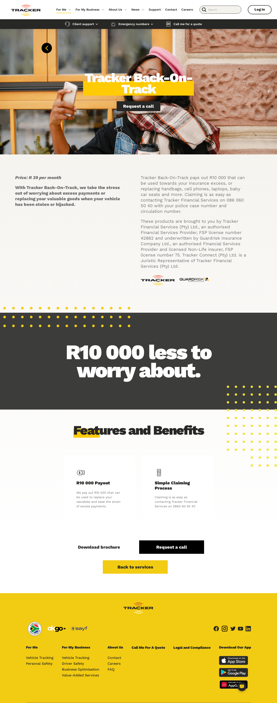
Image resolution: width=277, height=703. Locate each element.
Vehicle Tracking (39, 658)
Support (155, 9)
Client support (83, 24)
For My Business (87, 9)
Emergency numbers (133, 24)
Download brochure (99, 547)
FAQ (111, 669)
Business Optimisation (80, 669)
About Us (115, 9)
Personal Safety (39, 663)
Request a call (138, 106)
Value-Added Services (80, 675)
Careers (187, 9)
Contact (171, 9)
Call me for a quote (188, 24)
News (135, 9)
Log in (259, 9)
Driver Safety (73, 663)
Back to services (135, 567)
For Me (61, 9)
